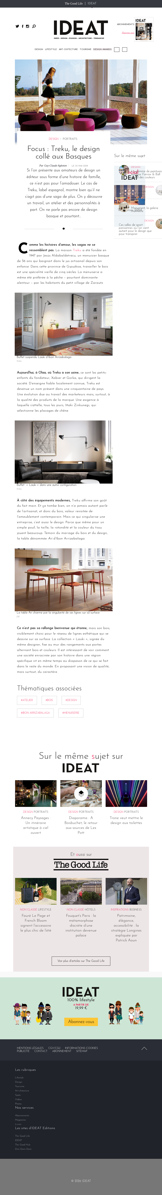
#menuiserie (70, 628)
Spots (18, 1010)
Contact (41, 966)
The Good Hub (22, 1060)
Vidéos (124, 49)
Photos (18, 1019)
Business (136, 825)
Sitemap (81, 966)
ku (79, 165)
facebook (22, 26)
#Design (71, 615)
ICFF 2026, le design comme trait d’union (132, 108)
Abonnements (22, 1030)
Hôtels (90, 825)
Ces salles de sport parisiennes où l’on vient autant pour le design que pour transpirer (135, 145)
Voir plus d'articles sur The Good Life (81, 876)
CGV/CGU (54, 963)
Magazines (20, 1035)
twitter (17, 26)
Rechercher (34, 26)
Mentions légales (30, 963)
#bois (49, 615)
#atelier (27, 615)
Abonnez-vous (81, 937)
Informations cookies (81, 963)
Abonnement (61, 966)
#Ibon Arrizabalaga (35, 628)
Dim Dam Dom (23, 1064)
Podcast (116, 49)
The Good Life (74, 3)
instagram (27, 26)
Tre (75, 165)
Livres (18, 1039)
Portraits (41, 727)
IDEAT (92, 3)
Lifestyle (44, 825)
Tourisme (19, 1001)
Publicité (23, 966)
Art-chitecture (22, 1006)
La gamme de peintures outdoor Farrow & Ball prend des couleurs (146, 89)
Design (53, 54)
